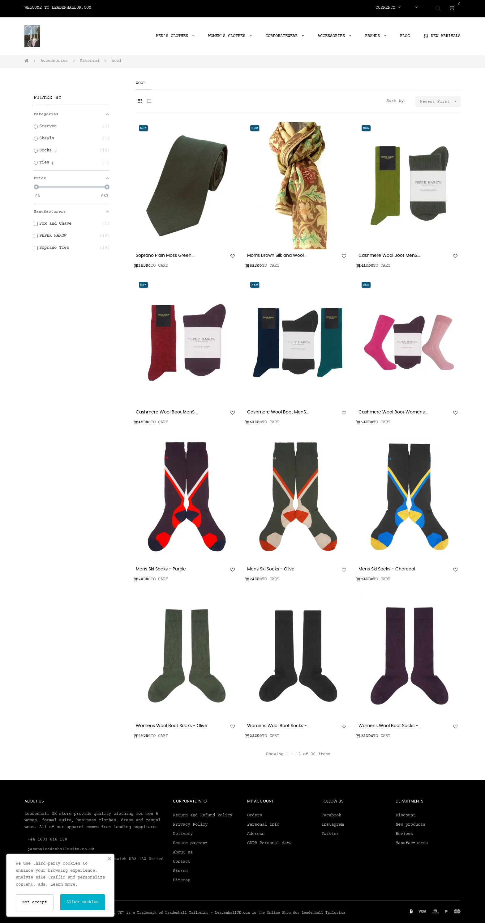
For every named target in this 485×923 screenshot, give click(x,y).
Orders (254, 813)
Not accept (34, 902)
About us (183, 850)
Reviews (404, 831)
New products (410, 822)
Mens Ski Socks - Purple (161, 567)
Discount (405, 813)
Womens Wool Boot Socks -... (278, 724)
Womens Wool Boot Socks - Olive (171, 724)
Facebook (331, 813)
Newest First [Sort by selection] (440, 99)
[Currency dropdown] (388, 7)
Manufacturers (412, 840)
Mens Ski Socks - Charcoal (386, 567)
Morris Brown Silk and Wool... (277, 253)
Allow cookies (83, 902)
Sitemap (181, 877)
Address (255, 831)
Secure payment (190, 840)
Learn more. (64, 884)
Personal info (263, 822)
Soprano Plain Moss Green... (165, 253)
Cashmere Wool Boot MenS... (389, 253)
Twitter (330, 831)
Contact (181, 859)
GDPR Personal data (269, 840)
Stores (180, 868)
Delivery (183, 831)
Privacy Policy (190, 822)
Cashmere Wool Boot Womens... (392, 410)
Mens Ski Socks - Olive (270, 567)
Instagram (332, 822)
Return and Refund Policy (202, 813)
